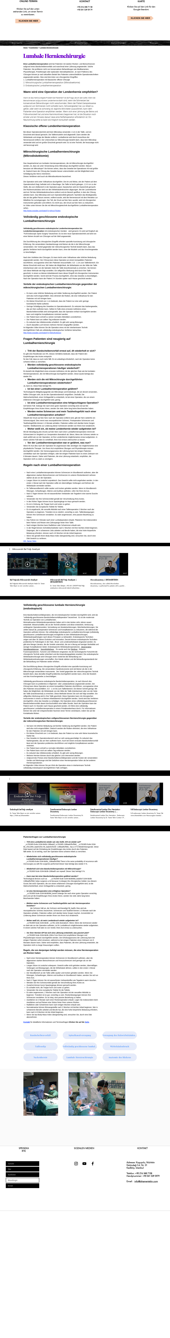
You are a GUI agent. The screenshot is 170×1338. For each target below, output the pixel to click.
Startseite (11, 1163)
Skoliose (74, 649)
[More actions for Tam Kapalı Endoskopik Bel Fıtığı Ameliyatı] (10, 779)
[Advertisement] (75, 1228)
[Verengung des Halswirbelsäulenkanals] (120, 1035)
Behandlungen (12, 1180)
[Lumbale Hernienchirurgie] (80, 1057)
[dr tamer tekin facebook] (92, 1163)
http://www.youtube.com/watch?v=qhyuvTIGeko (41, 211)
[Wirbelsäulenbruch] (120, 1046)
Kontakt (10, 1185)
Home (25, 48)
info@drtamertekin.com (146, 1181)
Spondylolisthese (47, 649)
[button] (24, 549)
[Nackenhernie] (40, 1057)
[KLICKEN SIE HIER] (28, 21)
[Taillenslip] (40, 1046)
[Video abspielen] (27, 564)
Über (9, 1169)
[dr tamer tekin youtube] (84, 1163)
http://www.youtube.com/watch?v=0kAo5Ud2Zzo (42, 333)
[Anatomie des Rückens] (120, 1057)
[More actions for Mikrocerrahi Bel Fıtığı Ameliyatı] (24, 549)
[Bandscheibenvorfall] (40, 1035)
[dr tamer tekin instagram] (76, 1163)
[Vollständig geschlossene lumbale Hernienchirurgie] (80, 1046)
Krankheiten (33, 48)
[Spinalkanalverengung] (80, 1035)
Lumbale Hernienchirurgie (49, 48)
